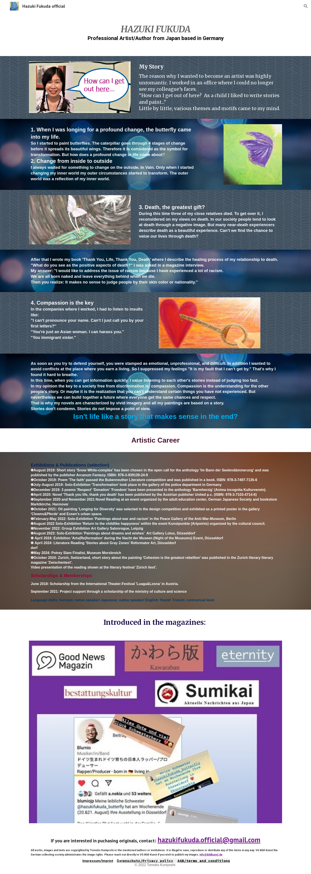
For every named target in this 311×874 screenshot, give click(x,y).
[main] (155, 31)
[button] (305, 6)
